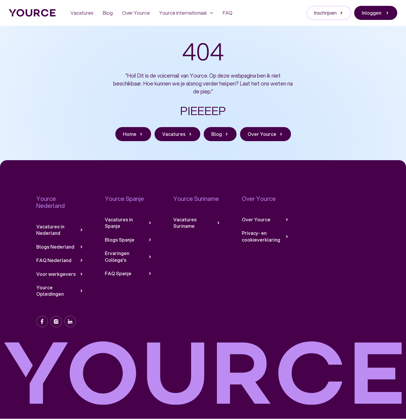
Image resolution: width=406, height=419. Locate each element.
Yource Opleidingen (60, 290)
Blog (108, 12)
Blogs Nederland (60, 247)
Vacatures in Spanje (128, 222)
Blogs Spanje (128, 240)
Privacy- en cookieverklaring (265, 236)
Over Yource (136, 12)
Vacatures (82, 12)
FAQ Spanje (128, 273)
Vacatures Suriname (197, 222)
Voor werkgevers (60, 274)
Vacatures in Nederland (60, 229)
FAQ (227, 12)
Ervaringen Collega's (128, 256)
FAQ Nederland (60, 260)
